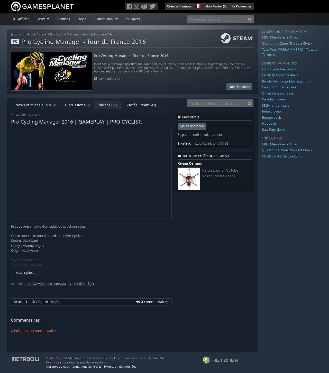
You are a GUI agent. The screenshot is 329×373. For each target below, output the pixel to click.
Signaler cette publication (200, 134)
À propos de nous (58, 366)
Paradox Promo (274, 99)
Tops (82, 18)
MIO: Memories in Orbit (280, 37)
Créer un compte (179, 6)
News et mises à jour (35, 104)
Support (133, 18)
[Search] (250, 19)
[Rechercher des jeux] (216, 19)
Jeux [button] (42, 18)
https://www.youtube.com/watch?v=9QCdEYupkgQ (58, 284)
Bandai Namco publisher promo (286, 81)
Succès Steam (141, 104)
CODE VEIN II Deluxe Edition (283, 156)
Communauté (106, 18)
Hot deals (269, 123)
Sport (42, 34)
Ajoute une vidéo (192, 126)
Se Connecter (241, 6)
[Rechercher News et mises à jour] (216, 103)
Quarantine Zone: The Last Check (287, 43)
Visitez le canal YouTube (220, 170)
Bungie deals (271, 117)
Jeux (14, 34)
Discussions (77, 104)
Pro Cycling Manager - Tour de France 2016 (81, 34)
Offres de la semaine (277, 93)
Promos (63, 18)
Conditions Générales (86, 366)
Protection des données (120, 366)
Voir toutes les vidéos (218, 176)
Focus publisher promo (279, 69)
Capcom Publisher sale (279, 87)
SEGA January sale (275, 105)
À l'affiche (21, 18)
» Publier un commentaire (33, 330)
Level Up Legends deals (280, 75)
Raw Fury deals (273, 129)
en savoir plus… (23, 273)
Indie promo (271, 111)
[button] (197, 5)
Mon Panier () (216, 6)
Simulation (28, 34)
